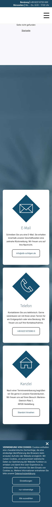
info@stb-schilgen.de (26, 253)
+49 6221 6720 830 (39, 2)
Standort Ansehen (26, 412)
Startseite (26, 30)
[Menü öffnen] (46, 15)
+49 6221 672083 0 (26, 331)
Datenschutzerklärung (25, 473)
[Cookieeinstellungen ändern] (26, 480)
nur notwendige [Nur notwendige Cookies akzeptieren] (26, 489)
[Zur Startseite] (17, 16)
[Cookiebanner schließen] (48, 444)
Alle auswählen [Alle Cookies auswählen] (26, 498)
